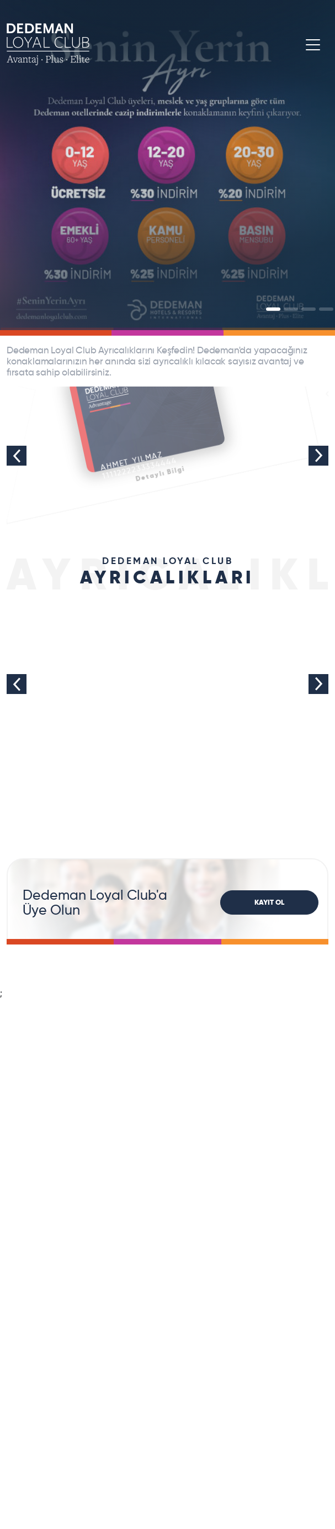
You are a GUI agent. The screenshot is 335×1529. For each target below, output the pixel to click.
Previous (16, 456)
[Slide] (273, 309)
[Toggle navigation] (313, 44)
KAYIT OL (269, 902)
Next (318, 456)
